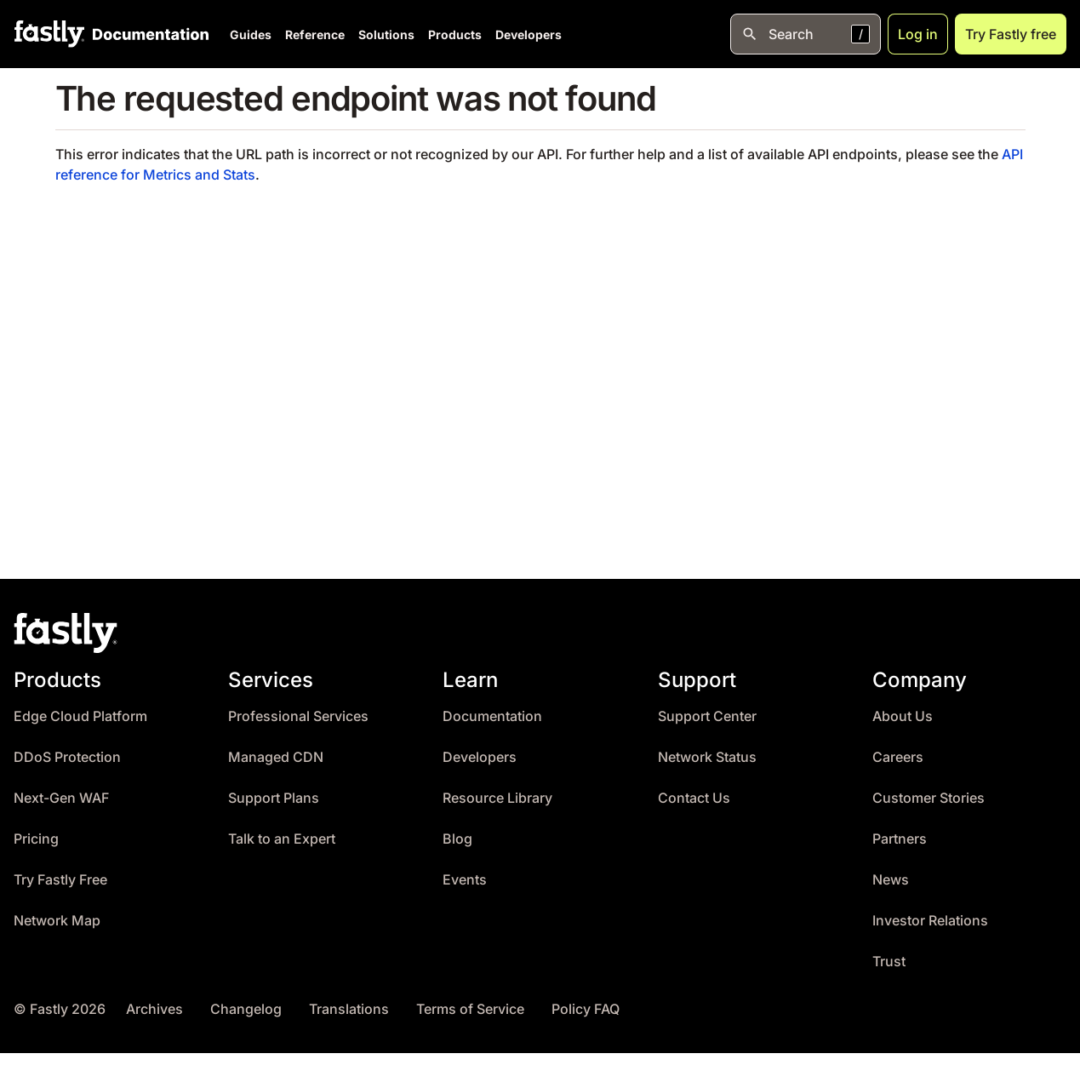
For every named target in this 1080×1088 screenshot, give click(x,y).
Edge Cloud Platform (80, 716)
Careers (897, 757)
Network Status (707, 757)
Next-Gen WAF (61, 798)
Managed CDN (275, 757)
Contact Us (694, 798)
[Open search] (805, 34)
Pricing (36, 839)
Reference (315, 34)
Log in (918, 34)
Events (465, 880)
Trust (889, 961)
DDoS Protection (67, 757)
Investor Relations (930, 921)
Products (455, 34)
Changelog (246, 1009)
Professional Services (298, 716)
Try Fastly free (1010, 34)
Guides (250, 34)
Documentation (492, 716)
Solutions (386, 34)
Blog (457, 839)
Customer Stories (928, 798)
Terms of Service (470, 1009)
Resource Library (497, 798)
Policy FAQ (585, 1009)
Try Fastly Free (60, 880)
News (890, 880)
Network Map (57, 921)
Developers (528, 34)
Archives (154, 1009)
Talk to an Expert (281, 839)
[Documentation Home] (147, 34)
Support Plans (273, 798)
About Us (902, 716)
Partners (899, 839)
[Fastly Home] (49, 34)
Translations (349, 1009)
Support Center (707, 716)
